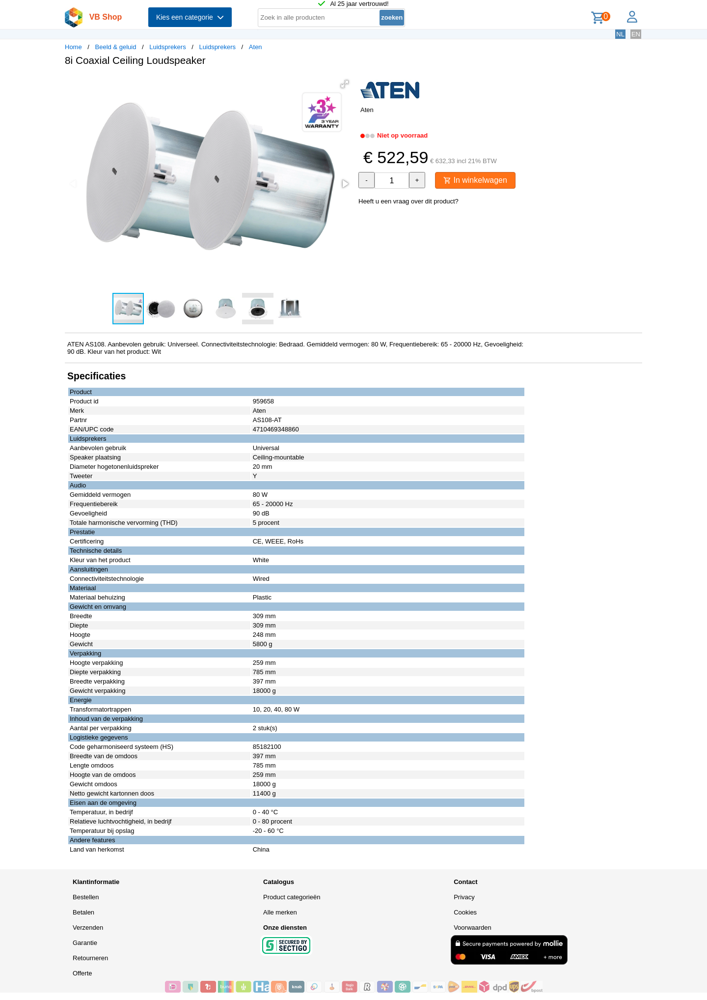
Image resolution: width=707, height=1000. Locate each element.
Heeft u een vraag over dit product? (408, 201)
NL (620, 34)
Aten (255, 47)
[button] (345, 84)
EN (635, 34)
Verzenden (88, 927)
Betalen (83, 912)
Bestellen (86, 897)
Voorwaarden (472, 927)
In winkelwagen (475, 180)
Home (73, 47)
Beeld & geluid (115, 47)
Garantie (85, 942)
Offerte (82, 973)
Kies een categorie (190, 17)
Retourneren (90, 958)
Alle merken (280, 912)
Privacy (464, 897)
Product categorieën (291, 897)
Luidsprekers (167, 47)
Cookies (465, 912)
